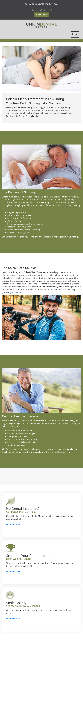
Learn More (13, 524)
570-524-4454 (45, 10)
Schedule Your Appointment (28, 555)
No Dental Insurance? (23, 508)
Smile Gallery (16, 602)
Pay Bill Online (41, 14)
